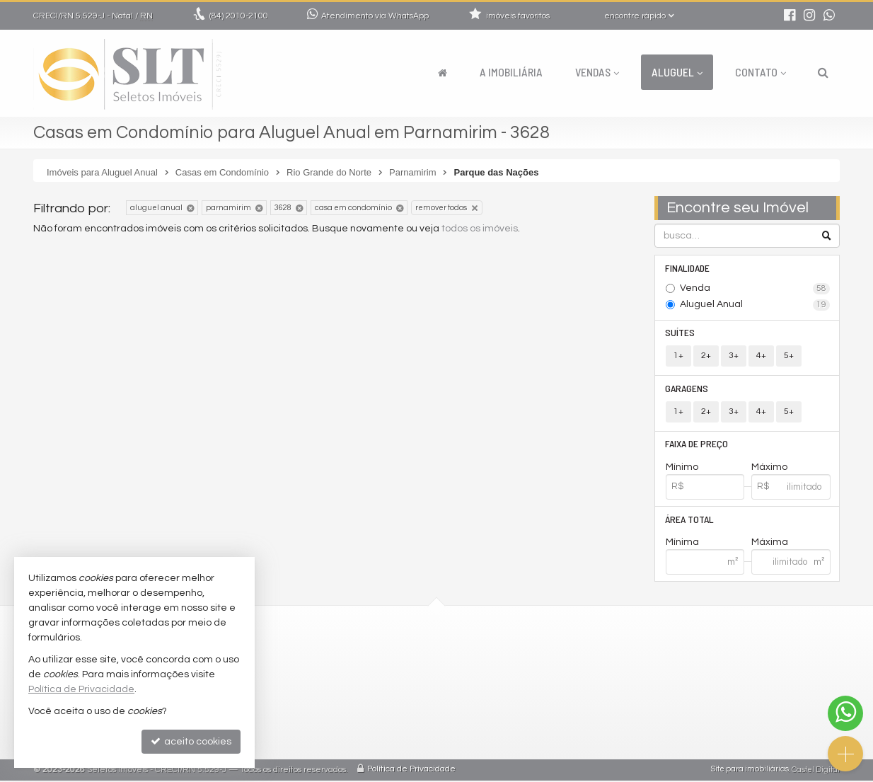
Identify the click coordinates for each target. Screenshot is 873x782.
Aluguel (677, 72)
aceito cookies (191, 741)
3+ (734, 356)
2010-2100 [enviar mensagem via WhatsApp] (238, 16)
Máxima (769, 544)
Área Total (690, 520)
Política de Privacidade (411, 771)
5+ (789, 356)
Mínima (682, 544)
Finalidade (688, 268)
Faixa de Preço (697, 445)
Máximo (769, 468)
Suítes (680, 333)
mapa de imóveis (363, 740)
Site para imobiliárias (750, 771)
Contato (760, 72)
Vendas (597, 72)
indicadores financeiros (378, 706)
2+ (706, 356)
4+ (761, 356)
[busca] (823, 72)
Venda (755, 288)
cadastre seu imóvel (371, 723)
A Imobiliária (511, 72)
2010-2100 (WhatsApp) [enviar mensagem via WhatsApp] (386, 655)
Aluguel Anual (755, 305)
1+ (678, 356)
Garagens (687, 389)
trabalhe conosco (364, 689)
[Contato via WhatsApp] (845, 713)
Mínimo (682, 468)
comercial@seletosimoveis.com (398, 672)
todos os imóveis (479, 229)
